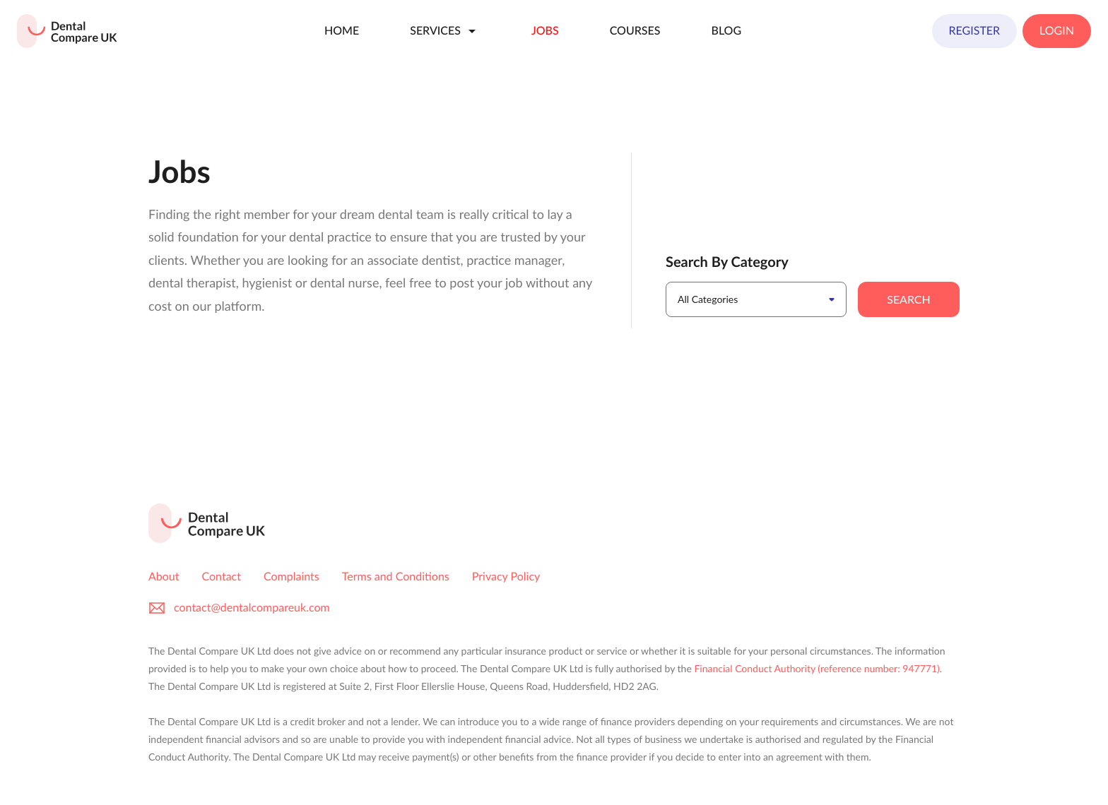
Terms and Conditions (395, 576)
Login (1056, 30)
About (163, 576)
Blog (726, 30)
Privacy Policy (506, 576)
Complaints (291, 576)
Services (445, 31)
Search (909, 299)
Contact (221, 576)
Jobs (545, 30)
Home (341, 30)
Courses (635, 30)
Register (975, 30)
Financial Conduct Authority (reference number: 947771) (816, 668)
